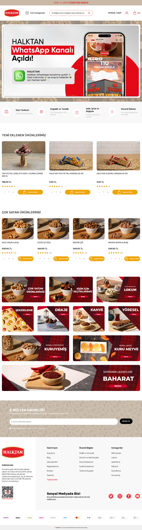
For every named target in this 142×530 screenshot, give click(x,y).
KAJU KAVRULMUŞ (10, 242)
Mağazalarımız (53, 466)
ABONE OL (125, 422)
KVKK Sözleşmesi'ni (19, 428)
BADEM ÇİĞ (78, 242)
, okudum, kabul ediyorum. (27, 428)
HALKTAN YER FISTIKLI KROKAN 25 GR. (66, 173)
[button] (64, 95)
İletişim (50, 471)
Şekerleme (116, 462)
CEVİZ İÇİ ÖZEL (44, 242)
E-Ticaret (63, 527)
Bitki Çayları (116, 453)
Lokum (114, 458)
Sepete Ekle (31, 192)
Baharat (115, 466)
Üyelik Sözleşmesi (86, 466)
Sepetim (50, 475)
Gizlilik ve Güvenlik (86, 453)
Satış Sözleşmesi (86, 462)
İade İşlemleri (52, 462)
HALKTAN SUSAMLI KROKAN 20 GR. (112, 173)
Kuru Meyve (116, 471)
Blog (48, 458)
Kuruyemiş (116, 475)
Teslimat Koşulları (86, 471)
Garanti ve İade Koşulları (89, 458)
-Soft (57, 527)
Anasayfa (51, 453)
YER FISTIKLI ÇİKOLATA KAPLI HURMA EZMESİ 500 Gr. (22, 174)
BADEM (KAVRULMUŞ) (118, 242)
